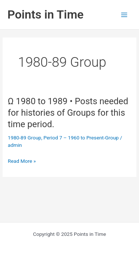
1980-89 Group (24, 138)
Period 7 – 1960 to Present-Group (81, 138)
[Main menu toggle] (124, 14)
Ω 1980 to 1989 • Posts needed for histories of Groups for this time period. (68, 112)
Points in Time (45, 14)
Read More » (22, 161)
